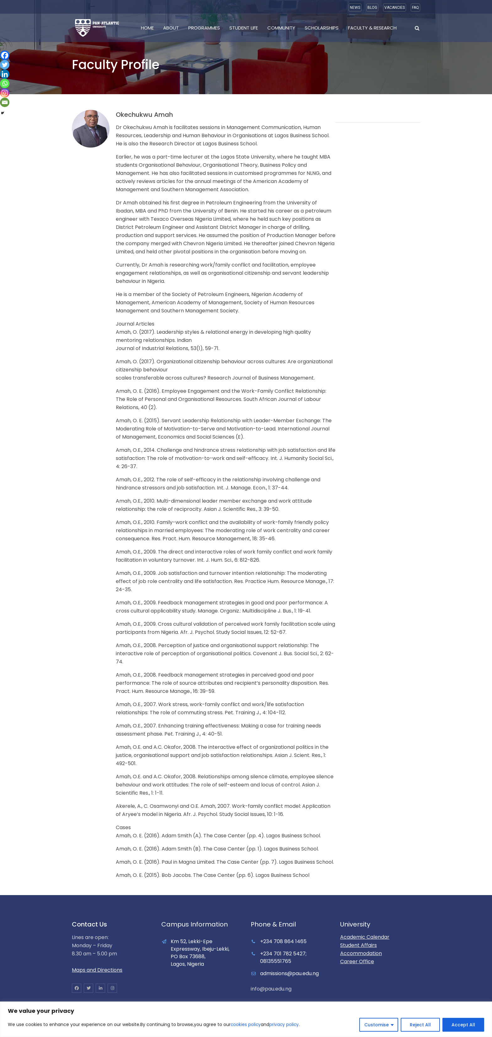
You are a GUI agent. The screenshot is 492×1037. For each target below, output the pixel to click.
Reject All (420, 1025)
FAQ (415, 7)
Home (147, 27)
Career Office (357, 961)
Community (281, 27)
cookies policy (246, 1025)
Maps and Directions (97, 970)
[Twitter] (4, 64)
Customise (376, 1025)
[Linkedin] (4, 74)
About (171, 27)
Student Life (243, 27)
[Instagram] (4, 93)
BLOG (372, 7)
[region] (246, 1019)
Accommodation (361, 953)
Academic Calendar (364, 937)
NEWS (355, 7)
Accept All (463, 1025)
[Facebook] (4, 55)
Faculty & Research (372, 27)
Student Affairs (358, 945)
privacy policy (285, 1025)
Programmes (204, 27)
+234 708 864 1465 (283, 941)
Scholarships (322, 27)
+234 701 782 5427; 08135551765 (283, 957)
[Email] (4, 102)
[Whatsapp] (4, 83)
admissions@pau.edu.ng (289, 973)
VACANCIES (394, 7)
